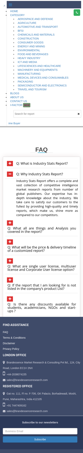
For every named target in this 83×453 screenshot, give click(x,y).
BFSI (20, 30)
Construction (28, 38)
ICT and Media (27, 62)
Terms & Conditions (14, 337)
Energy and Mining (31, 46)
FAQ (5, 332)
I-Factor (20, 105)
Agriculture (27, 22)
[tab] (41, 163)
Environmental (29, 50)
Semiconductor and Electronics (42, 85)
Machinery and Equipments (38, 69)
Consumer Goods (30, 42)
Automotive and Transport (38, 26)
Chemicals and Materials (36, 34)
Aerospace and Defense (35, 19)
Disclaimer (9, 343)
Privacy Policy (11, 348)
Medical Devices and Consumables (43, 77)
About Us (16, 97)
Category (17, 15)
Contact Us (18, 101)
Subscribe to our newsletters (40, 422)
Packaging (25, 81)
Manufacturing (29, 73)
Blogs (14, 93)
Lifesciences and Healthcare (39, 65)
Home (14, 11)
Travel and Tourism (32, 89)
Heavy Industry (29, 58)
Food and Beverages (33, 54)
